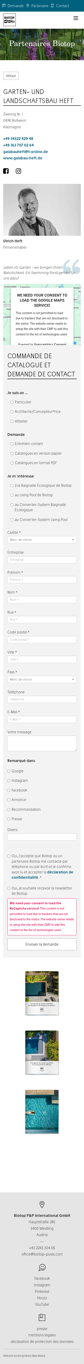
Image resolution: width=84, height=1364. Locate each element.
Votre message (19, 732)
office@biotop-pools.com (42, 1254)
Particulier (21, 402)
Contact (60, 6)
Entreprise (15, 552)
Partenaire (37, 6)
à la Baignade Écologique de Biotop (41, 485)
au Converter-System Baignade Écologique (38, 507)
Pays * (12, 672)
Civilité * (14, 532)
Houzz (42, 1298)
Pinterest (42, 1291)
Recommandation (24, 809)
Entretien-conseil (27, 443)
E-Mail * (13, 712)
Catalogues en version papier (36, 453)
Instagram (17, 780)
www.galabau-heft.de (22, 158)
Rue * (11, 612)
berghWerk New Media (31, 1355)
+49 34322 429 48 (18, 138)
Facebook (17, 790)
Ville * (12, 652)
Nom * (12, 592)
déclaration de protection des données (42, 1341)
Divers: (13, 829)
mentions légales (42, 1335)
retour (11, 75)
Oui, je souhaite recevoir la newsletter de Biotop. (39, 891)
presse (42, 1328)
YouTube (42, 1304)
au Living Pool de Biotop (32, 495)
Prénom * (15, 572)
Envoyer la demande (42, 944)
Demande (13, 6)
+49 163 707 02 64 (18, 145)
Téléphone (16, 692)
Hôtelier (19, 421)
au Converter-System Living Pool (39, 519)
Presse (14, 819)
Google (15, 771)
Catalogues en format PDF (34, 463)
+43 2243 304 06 (42, 1248)
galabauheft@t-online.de (25, 151)
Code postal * (18, 632)
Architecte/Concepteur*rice (36, 411)
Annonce (16, 799)
